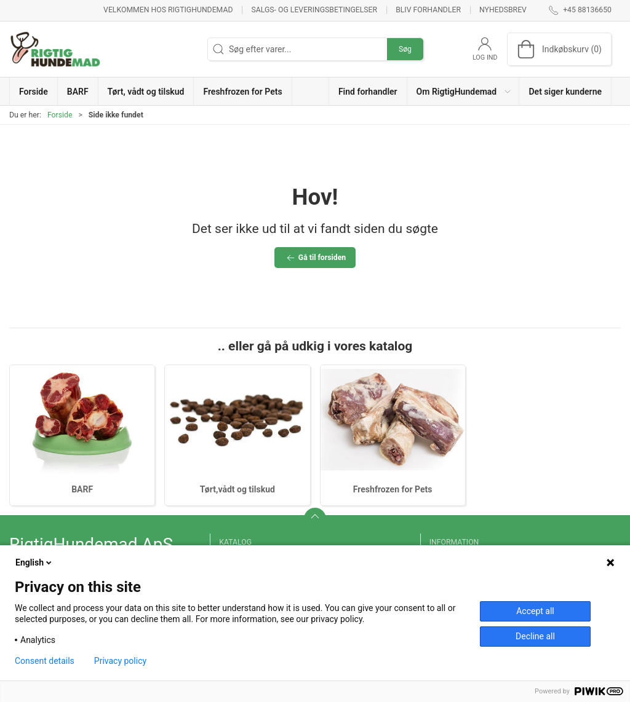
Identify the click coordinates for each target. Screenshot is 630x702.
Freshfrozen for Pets (393, 489)
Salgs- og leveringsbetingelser (314, 10)
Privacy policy (120, 661)
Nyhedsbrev (503, 10)
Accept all (535, 611)
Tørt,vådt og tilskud (237, 489)
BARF (82, 489)
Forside (60, 115)
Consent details (44, 661)
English (34, 562)
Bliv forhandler (428, 10)
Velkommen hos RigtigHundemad (168, 10)
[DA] (55, 49)
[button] (463, 91)
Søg (405, 49)
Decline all (535, 636)
